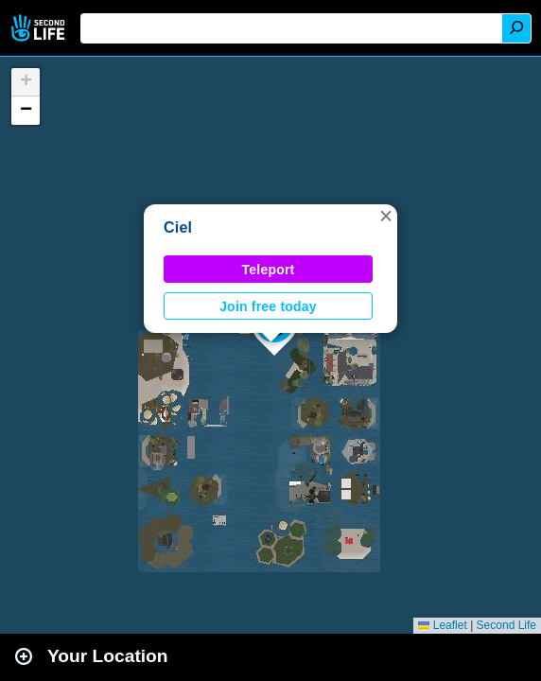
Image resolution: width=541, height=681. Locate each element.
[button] (386, 215)
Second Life (40, 28)
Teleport (268, 269)
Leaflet (442, 625)
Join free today (268, 306)
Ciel (178, 227)
